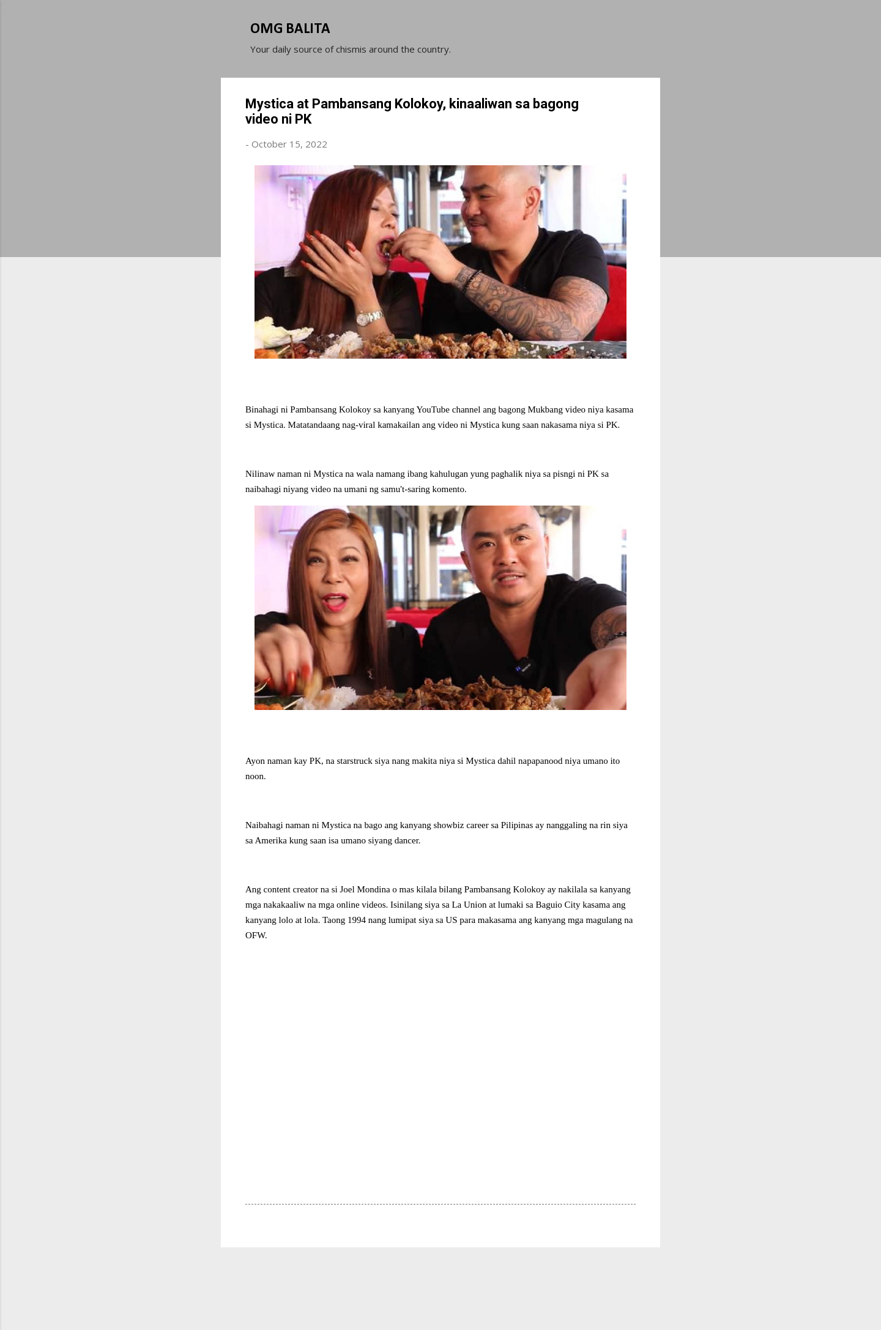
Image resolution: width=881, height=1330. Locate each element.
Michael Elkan (469, 1298)
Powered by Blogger (440, 1274)
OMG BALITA (290, 29)
